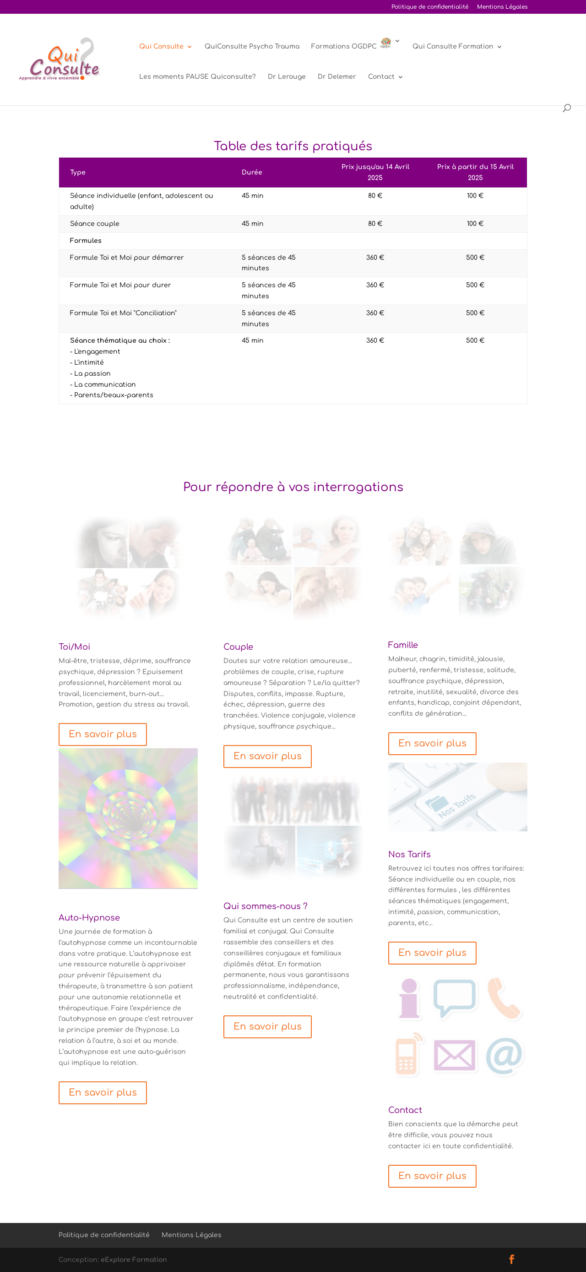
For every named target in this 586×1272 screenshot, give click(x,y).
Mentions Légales (502, 7)
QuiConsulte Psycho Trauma (252, 47)
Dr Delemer (337, 77)
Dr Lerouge (287, 77)
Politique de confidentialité (429, 7)
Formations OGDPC (351, 44)
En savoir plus (103, 734)
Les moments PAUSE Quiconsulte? (197, 77)
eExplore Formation (134, 1259)
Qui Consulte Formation (453, 47)
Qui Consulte (161, 47)
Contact (381, 77)
